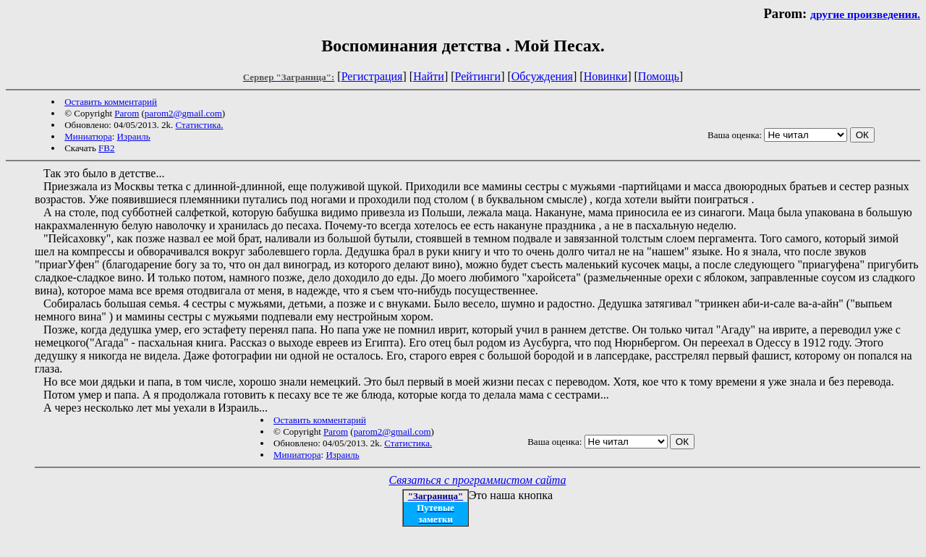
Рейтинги (478, 76)
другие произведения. (865, 14)
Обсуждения (542, 76)
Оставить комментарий (110, 101)
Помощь (658, 76)
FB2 (106, 148)
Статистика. (199, 124)
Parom (126, 113)
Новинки (606, 76)
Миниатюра (88, 136)
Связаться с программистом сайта (477, 480)
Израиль (133, 136)
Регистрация (372, 76)
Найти (428, 76)
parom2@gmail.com (183, 113)
